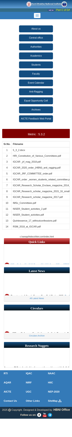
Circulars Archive (37, 336)
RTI (6, 373)
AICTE (7, 391)
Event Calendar (36, 83)
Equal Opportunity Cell (36, 100)
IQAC (29, 373)
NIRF (29, 382)
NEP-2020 (53, 391)
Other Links (33, 400)
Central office (36, 37)
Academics (36, 55)
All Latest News (37, 298)
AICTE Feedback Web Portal (36, 118)
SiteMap (54, 400)
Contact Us (10, 400)
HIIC (50, 382)
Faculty (36, 74)
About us (36, 28)
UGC (28, 391)
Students (36, 65)
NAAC (51, 373)
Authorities (36, 46)
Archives (35, 109)
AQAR (7, 382)
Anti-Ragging (36, 91)
